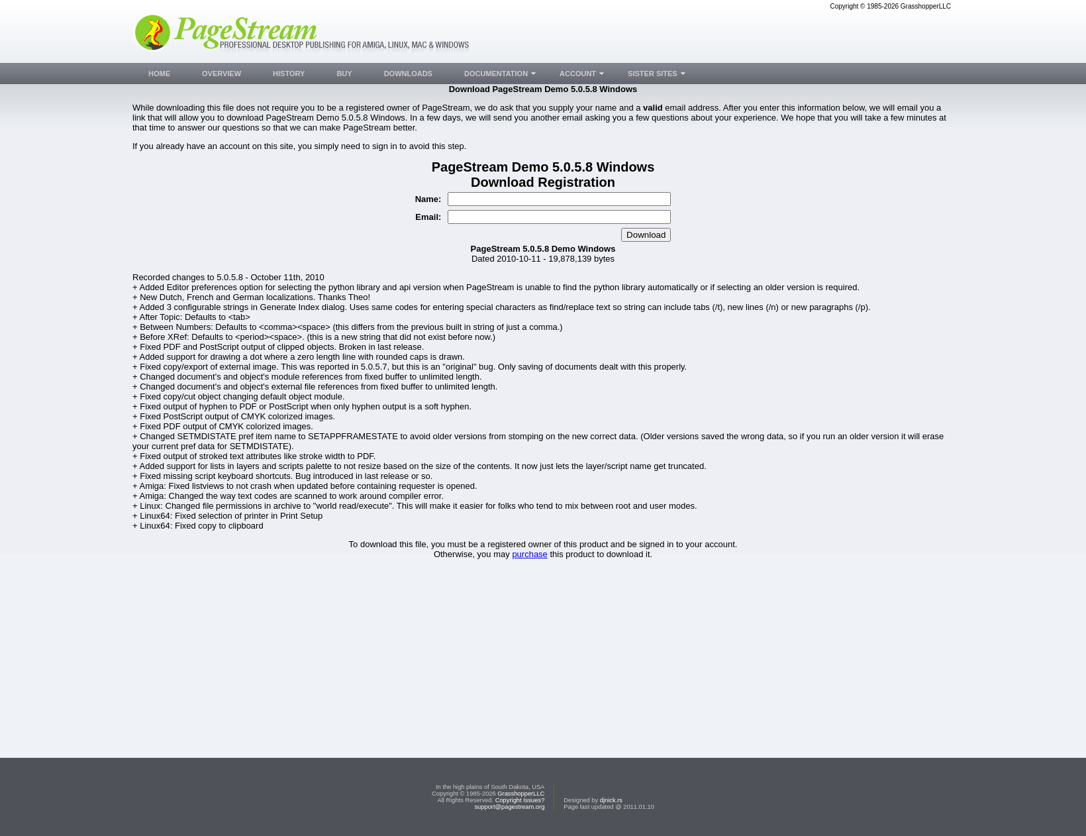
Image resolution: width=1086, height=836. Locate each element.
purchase (529, 554)
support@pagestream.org (509, 807)
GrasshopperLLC (520, 793)
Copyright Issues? (520, 800)
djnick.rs (611, 800)
